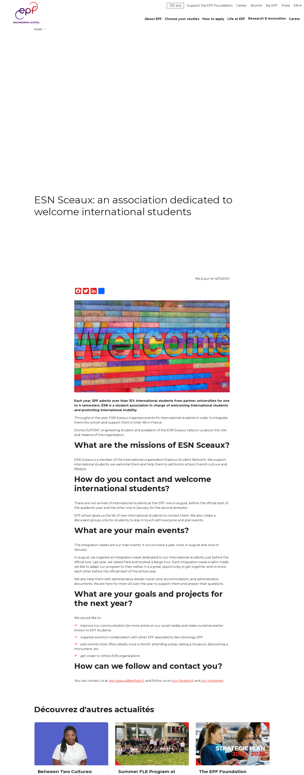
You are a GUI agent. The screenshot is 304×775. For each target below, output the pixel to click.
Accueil (38, 28)
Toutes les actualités (243, 738)
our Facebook (183, 681)
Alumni (256, 5)
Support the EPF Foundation (209, 5)
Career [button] (294, 19)
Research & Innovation (267, 18)
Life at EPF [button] (236, 19)
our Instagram (211, 681)
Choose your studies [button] (182, 19)
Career (241, 5)
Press (286, 5)
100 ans (175, 5)
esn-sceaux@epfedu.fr (127, 681)
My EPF (272, 5)
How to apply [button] (213, 19)
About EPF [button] (153, 19)
